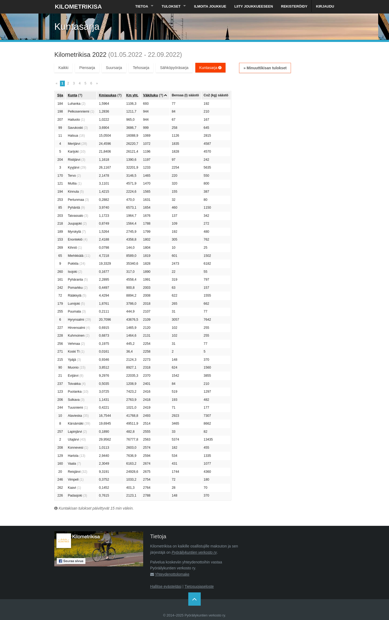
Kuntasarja (210, 67)
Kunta (72, 95)
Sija (60, 95)
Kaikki (63, 67)
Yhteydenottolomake (172, 574)
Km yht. (132, 95)
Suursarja (114, 67)
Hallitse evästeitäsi (166, 586)
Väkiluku (150, 95)
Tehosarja (141, 67)
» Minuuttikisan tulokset (264, 68)
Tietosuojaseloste (199, 586)
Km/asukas (107, 95)
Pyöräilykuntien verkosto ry (194, 552)
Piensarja (87, 67)
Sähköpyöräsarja (174, 67)
